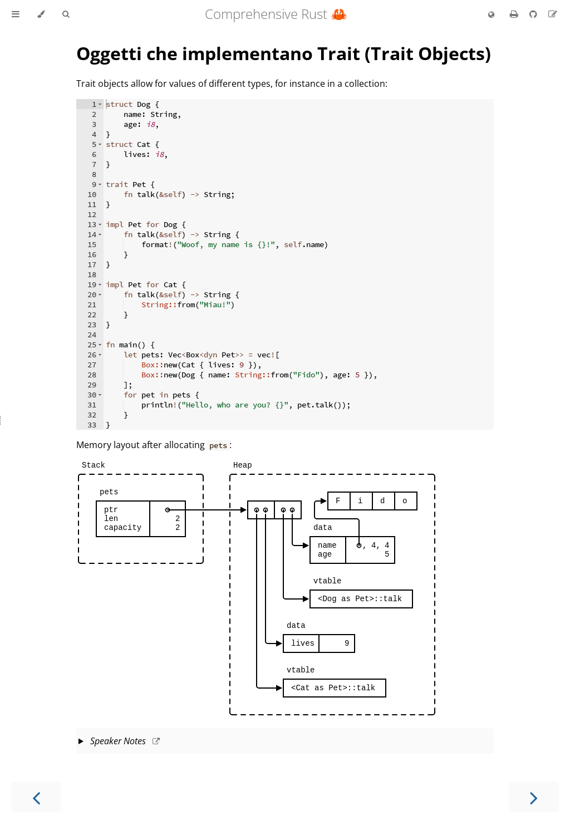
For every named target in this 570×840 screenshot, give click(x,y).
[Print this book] (515, 14)
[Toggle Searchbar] (65, 14)
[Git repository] (534, 14)
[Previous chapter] (36, 797)
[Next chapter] (534, 797)
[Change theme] (40, 14)
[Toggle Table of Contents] (15, 14)
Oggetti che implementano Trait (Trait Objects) (283, 53)
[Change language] (491, 15)
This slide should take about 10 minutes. (285, 742)
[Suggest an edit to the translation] (553, 14)
